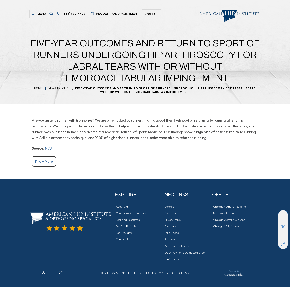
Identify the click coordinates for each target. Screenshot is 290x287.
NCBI (49, 148)
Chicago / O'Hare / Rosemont (230, 206)
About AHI (122, 206)
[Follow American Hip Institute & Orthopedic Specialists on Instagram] (283, 232)
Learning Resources (128, 219)
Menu (39, 14)
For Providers (124, 233)
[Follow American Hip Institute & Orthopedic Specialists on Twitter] (283, 227)
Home (38, 88)
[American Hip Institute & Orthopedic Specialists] (227, 16)
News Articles (59, 88)
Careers (169, 206)
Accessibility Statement (178, 246)
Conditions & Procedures (131, 213)
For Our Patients (126, 226)
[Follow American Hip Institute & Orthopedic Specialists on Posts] (283, 244)
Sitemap (170, 239)
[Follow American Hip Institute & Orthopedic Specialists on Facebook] (283, 215)
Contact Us (122, 239)
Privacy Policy (173, 219)
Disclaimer (171, 213)
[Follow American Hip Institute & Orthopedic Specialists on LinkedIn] (283, 221)
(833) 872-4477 (71, 14)
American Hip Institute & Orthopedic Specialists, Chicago (147, 273)
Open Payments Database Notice (185, 252)
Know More (44, 161)
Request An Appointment (114, 14)
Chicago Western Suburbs (229, 219)
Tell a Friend (172, 233)
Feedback (170, 226)
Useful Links (172, 259)
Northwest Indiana (224, 213)
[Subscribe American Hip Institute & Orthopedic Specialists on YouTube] (283, 238)
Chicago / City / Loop (226, 226)
